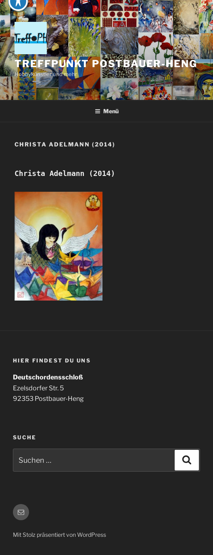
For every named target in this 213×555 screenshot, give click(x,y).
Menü (107, 111)
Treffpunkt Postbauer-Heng (106, 64)
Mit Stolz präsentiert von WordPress (59, 534)
